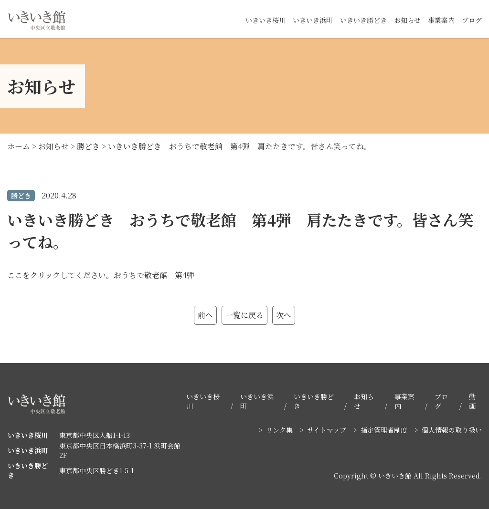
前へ (205, 315)
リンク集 (279, 430)
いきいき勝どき (363, 20)
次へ (283, 315)
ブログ (472, 20)
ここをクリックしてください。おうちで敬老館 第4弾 (100, 275)
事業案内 (441, 20)
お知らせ (407, 20)
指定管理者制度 (384, 430)
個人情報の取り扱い (452, 430)
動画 (472, 401)
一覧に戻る (244, 315)
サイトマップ (326, 430)
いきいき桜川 (265, 20)
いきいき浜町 (313, 20)
